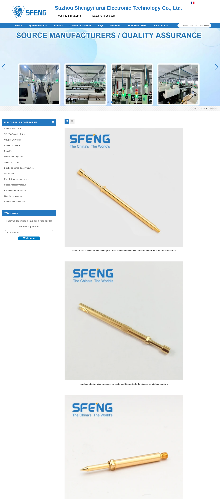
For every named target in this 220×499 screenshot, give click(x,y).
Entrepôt (121, 438)
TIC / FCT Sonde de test (14, 134)
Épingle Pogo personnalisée (16, 179)
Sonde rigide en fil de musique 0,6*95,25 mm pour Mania (141, 311)
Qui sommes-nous (38, 25)
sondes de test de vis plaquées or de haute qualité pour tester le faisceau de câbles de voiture (141, 183)
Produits (58, 25)
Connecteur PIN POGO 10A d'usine (193, 373)
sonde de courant (11, 162)
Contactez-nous (161, 25)
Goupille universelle (12, 140)
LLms (119, 495)
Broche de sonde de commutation (19, 168)
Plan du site (114, 466)
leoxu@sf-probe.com (103, 15)
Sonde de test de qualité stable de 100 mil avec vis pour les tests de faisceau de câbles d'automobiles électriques (141, 247)
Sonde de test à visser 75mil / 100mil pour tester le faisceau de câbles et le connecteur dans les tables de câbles (89, 183)
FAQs (100, 25)
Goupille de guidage (13, 196)
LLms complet (131, 495)
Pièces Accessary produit (15, 185)
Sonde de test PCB (12, 128)
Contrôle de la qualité (80, 25)
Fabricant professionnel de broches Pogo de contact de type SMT (141, 374)
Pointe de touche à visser (15, 190)
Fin (154, 393)
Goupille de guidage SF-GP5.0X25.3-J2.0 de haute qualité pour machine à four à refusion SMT (193, 247)
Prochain (145, 393)
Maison (18, 25)
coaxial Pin (9, 173)
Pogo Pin (8, 151)
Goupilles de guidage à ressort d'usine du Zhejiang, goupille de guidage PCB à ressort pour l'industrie (193, 311)
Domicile (199, 108)
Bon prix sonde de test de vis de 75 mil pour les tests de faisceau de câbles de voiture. (193, 183)
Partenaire (122, 427)
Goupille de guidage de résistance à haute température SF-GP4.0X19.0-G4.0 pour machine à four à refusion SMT (89, 247)
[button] (108, 102)
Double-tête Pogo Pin (13, 157)
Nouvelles (115, 25)
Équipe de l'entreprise (128, 432)
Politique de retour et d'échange (133, 444)
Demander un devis (136, 25)
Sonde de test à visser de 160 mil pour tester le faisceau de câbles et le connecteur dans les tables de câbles (89, 311)
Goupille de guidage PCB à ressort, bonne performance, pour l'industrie (89, 374)
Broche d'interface (12, 145)
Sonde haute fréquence (14, 202)
